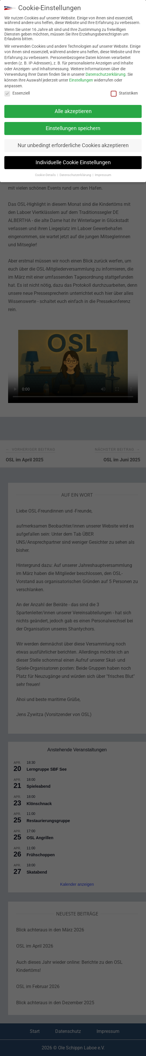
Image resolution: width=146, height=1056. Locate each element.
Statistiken (124, 93)
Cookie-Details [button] (46, 175)
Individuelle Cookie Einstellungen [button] (73, 162)
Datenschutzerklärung (105, 74)
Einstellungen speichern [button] (73, 128)
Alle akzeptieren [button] (73, 111)
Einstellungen (81, 80)
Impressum (103, 175)
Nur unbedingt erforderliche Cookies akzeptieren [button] (73, 145)
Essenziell (17, 93)
